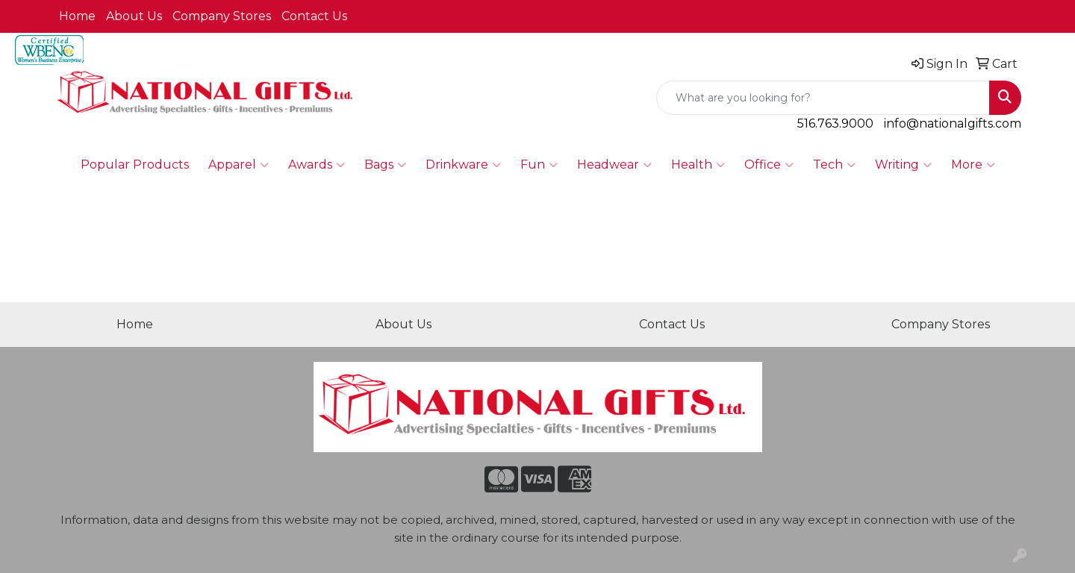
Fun (539, 165)
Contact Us (314, 16)
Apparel (238, 165)
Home (77, 16)
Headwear (614, 165)
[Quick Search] (823, 98)
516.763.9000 (835, 123)
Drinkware (463, 165)
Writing (903, 165)
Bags (385, 165)
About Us (134, 16)
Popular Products (135, 164)
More (973, 165)
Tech (834, 165)
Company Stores (221, 16)
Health (698, 165)
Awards (316, 165)
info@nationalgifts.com (952, 123)
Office (769, 165)
